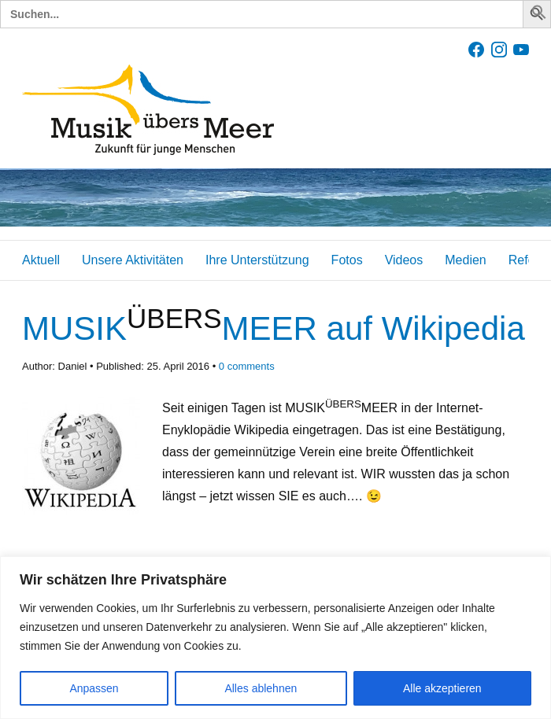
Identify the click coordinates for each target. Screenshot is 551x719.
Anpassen (93, 688)
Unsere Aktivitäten (132, 260)
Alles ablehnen (260, 688)
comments (247, 366)
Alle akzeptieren (442, 688)
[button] (539, 15)
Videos (404, 260)
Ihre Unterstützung (257, 260)
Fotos (347, 260)
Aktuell (41, 260)
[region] (275, 637)
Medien (465, 260)
